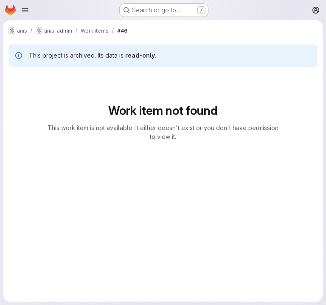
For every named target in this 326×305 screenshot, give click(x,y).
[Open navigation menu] (25, 10)
